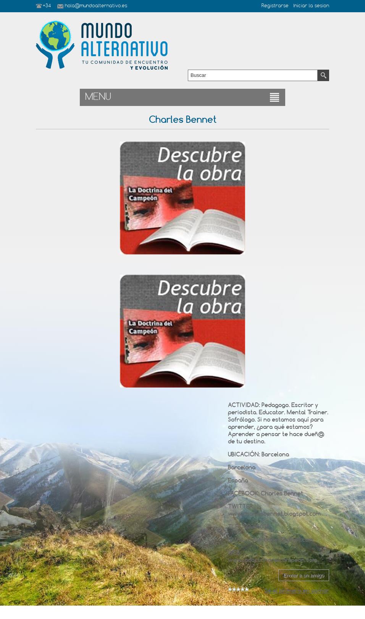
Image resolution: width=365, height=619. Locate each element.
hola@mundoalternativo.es (96, 6)
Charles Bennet (282, 493)
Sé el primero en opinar (297, 590)
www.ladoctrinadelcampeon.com (272, 560)
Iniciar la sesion (311, 6)
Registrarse (275, 6)
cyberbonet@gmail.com (280, 539)
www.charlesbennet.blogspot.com (274, 513)
